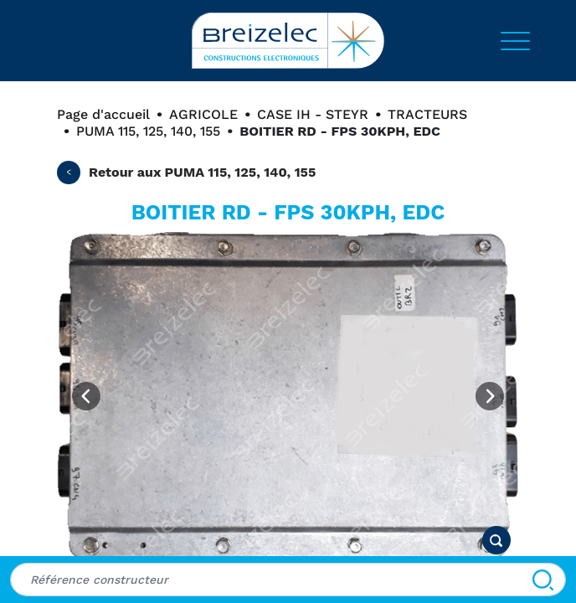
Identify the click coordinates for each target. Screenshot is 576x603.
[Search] (543, 579)
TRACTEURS (427, 114)
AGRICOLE (203, 114)
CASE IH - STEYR (312, 114)
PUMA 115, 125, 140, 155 (148, 131)
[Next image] (490, 396)
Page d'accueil (103, 114)
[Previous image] (86, 396)
